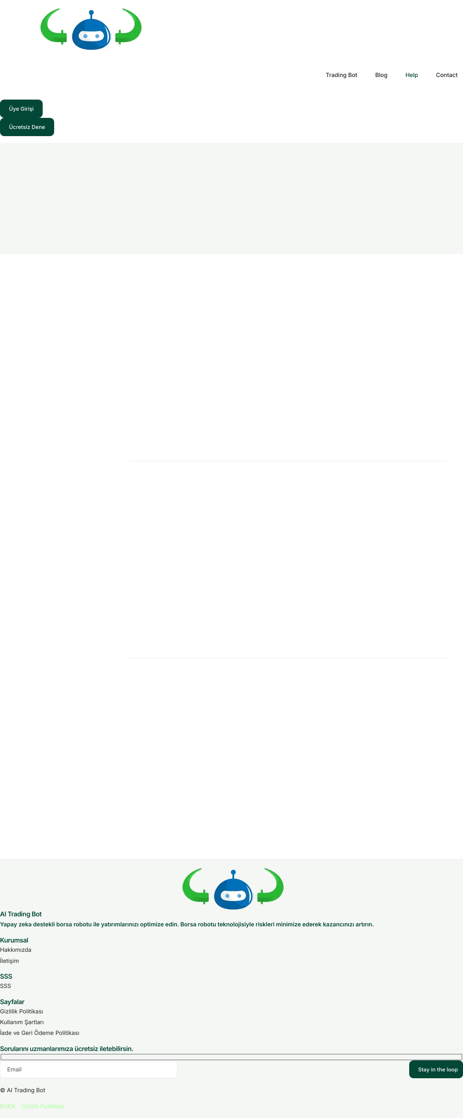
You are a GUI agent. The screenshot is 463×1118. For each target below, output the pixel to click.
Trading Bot (341, 75)
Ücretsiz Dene (27, 127)
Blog (381, 75)
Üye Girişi (21, 108)
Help (411, 75)
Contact (447, 75)
